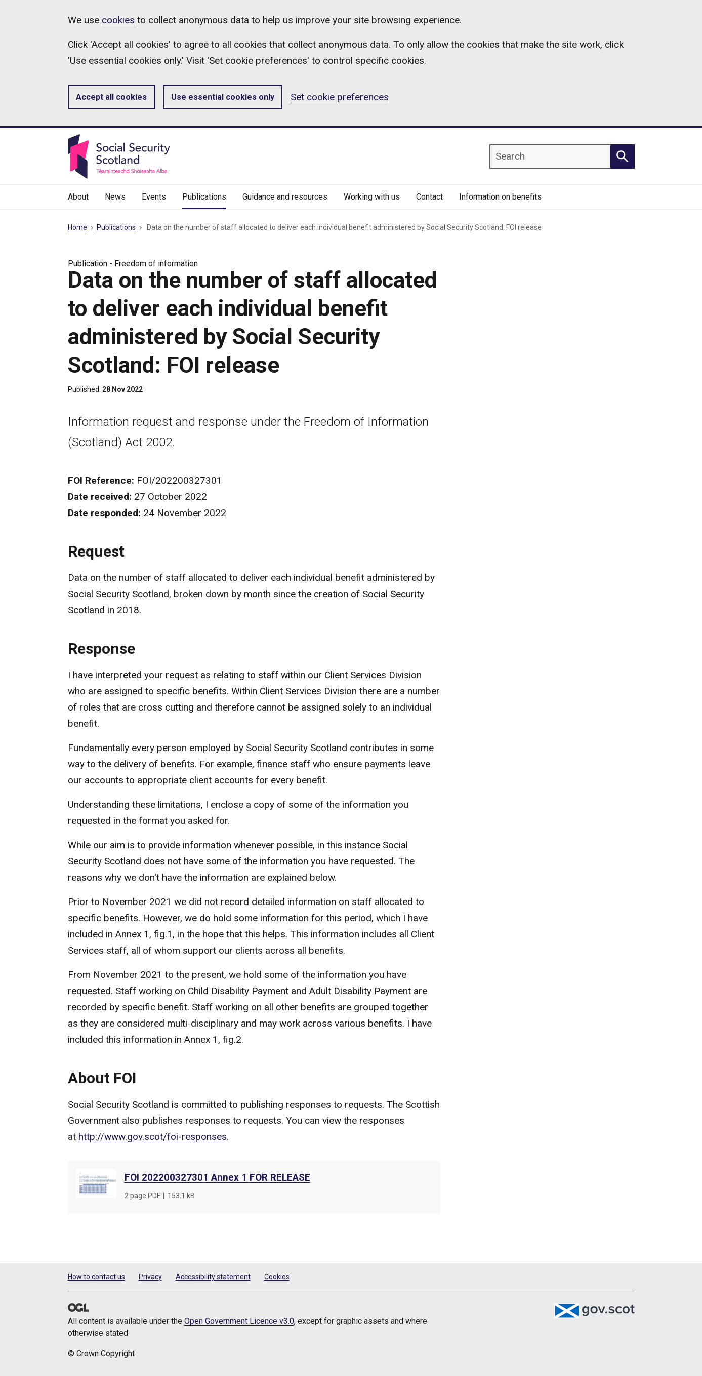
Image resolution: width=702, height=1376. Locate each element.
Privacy (150, 1277)
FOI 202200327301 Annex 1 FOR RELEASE (217, 1177)
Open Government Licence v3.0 (239, 1321)
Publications (116, 227)
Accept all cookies (111, 97)
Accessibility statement (213, 1277)
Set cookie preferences (340, 97)
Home (77, 227)
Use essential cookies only (222, 97)
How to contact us (96, 1277)
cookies (118, 20)
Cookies (277, 1277)
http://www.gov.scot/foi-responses (152, 1137)
